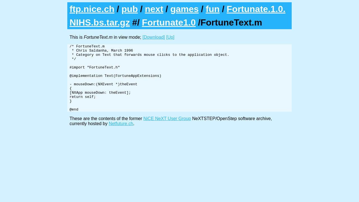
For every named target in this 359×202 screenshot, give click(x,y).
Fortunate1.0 (169, 22)
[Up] (170, 37)
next (154, 9)
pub (129, 9)
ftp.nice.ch (92, 9)
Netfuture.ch (121, 137)
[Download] (153, 37)
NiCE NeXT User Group (167, 132)
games (184, 9)
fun (213, 9)
